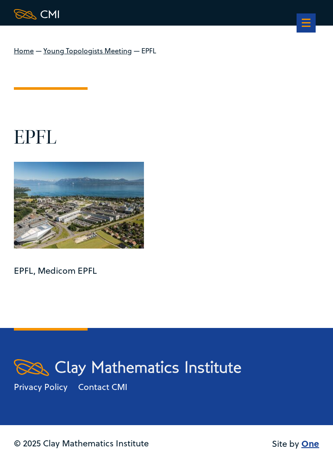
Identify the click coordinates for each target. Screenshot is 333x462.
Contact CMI (102, 386)
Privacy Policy (41, 386)
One (310, 443)
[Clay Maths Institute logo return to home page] (127, 14)
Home (24, 51)
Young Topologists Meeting (87, 51)
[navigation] (306, 24)
